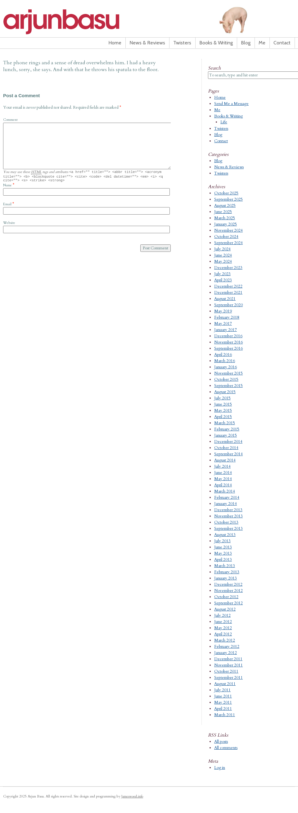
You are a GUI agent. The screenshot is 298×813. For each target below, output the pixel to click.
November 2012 (228, 590)
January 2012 (225, 653)
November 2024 (228, 230)
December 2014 (228, 441)
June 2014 (223, 472)
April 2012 (223, 634)
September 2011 (228, 677)
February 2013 (226, 572)
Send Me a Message (231, 104)
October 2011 (226, 671)
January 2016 (225, 367)
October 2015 (226, 379)
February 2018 (226, 317)
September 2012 (228, 603)
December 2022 (228, 286)
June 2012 (223, 622)
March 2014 (224, 491)
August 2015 (225, 392)
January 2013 (225, 578)
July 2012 (222, 615)
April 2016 (223, 354)
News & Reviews (147, 43)
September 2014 (228, 454)
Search (214, 68)
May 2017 (223, 323)
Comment (10, 119)
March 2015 (224, 423)
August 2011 (225, 684)
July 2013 (222, 541)
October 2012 (226, 597)
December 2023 (228, 267)
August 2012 (225, 609)
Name (7, 187)
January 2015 (225, 435)
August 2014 (225, 460)
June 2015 (223, 404)
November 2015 (228, 373)
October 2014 (226, 448)
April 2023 (223, 280)
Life (223, 122)
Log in (219, 767)
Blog (246, 43)
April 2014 (223, 485)
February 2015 (226, 429)
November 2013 (228, 516)
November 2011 (228, 665)
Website (9, 224)
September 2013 (228, 528)
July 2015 (222, 398)
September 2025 (228, 199)
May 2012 (223, 628)
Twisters (182, 43)
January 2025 (225, 224)
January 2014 (225, 503)
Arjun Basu (80, 21)
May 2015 (223, 410)
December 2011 (228, 659)
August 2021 (225, 299)
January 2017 (225, 330)
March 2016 (224, 361)
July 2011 (222, 690)
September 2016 (228, 348)
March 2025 (224, 218)
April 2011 (223, 708)
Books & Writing (216, 43)
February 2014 (226, 497)
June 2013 (223, 547)
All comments (225, 748)
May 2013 (223, 553)
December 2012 (228, 584)
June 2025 (223, 212)
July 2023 (222, 274)
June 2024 (223, 255)
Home (114, 43)
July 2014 (222, 466)
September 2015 (228, 385)
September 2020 (228, 305)
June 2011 (223, 696)
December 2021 (228, 292)
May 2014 (223, 479)
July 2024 (222, 249)
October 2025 (226, 193)
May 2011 (223, 702)
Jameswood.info (132, 796)
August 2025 (225, 205)
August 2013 (225, 535)
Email (7, 206)
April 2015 (223, 417)
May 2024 (223, 261)
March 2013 (224, 566)
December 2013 (228, 510)
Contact (282, 43)
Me (262, 43)
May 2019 (223, 311)
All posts (221, 741)
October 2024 (226, 236)
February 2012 (226, 646)
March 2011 (224, 715)
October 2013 (226, 522)
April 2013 (223, 559)
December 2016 (228, 336)
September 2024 (228, 243)
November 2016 (228, 342)
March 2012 (224, 640)
